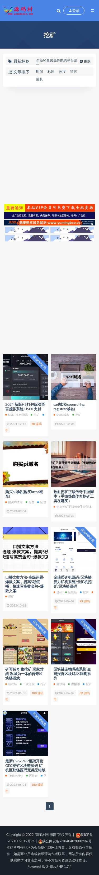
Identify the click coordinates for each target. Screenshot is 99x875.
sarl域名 (61, 414)
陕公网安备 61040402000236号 (65, 841)
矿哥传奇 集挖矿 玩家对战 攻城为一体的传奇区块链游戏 (24, 673)
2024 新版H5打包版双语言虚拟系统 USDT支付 (25, 406)
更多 (85, 61)
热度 (62, 71)
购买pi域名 (14, 502)
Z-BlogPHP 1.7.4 (59, 866)
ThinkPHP (14, 775)
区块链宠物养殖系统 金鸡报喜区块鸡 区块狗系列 (72, 673)
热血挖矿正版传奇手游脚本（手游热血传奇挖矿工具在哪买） (74, 496)
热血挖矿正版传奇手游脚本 (73, 506)
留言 (73, 71)
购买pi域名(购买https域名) (24, 493)
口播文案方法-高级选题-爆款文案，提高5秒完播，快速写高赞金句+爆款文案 (24, 584)
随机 (39, 79)
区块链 (43, 502)
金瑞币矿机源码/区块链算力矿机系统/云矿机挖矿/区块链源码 (73, 581)
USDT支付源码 (16, 414)
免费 (30, 502)
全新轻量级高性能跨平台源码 (56, 63)
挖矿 (35, 414)
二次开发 (27, 684)
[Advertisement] (49, 144)
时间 (39, 71)
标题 (51, 71)
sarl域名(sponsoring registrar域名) (69, 406)
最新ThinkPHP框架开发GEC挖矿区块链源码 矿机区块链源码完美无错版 (25, 765)
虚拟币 (74, 684)
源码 (58, 592)
